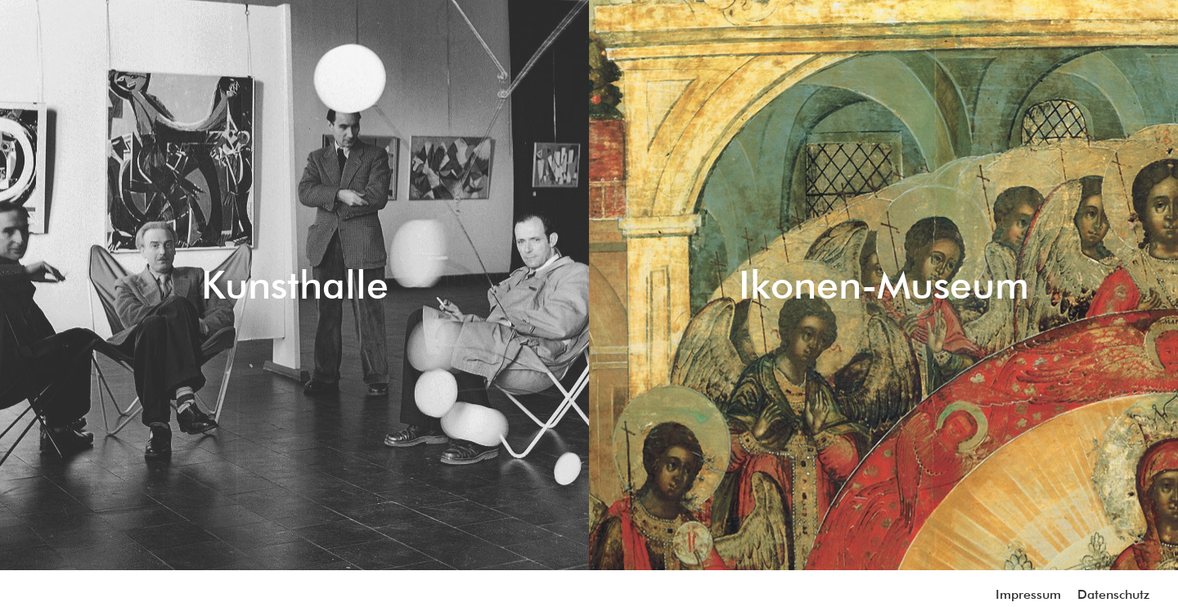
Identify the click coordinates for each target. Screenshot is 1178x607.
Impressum (1028, 594)
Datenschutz (1113, 594)
